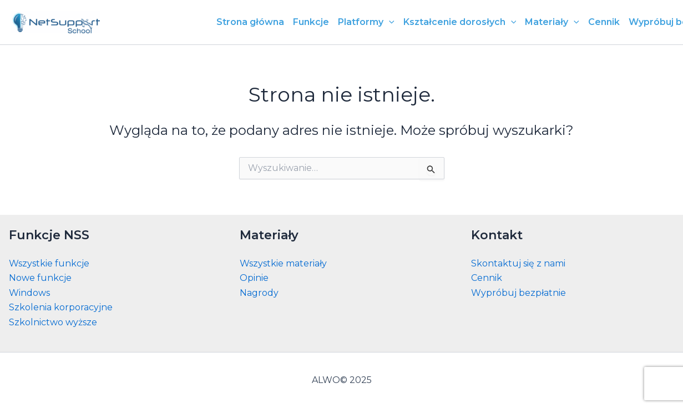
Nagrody (259, 293)
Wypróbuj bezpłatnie (518, 293)
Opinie (254, 278)
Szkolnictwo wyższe (53, 322)
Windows (29, 293)
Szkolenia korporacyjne (61, 307)
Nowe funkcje (40, 278)
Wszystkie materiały (283, 263)
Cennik (486, 278)
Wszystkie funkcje (49, 263)
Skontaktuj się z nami (518, 263)
